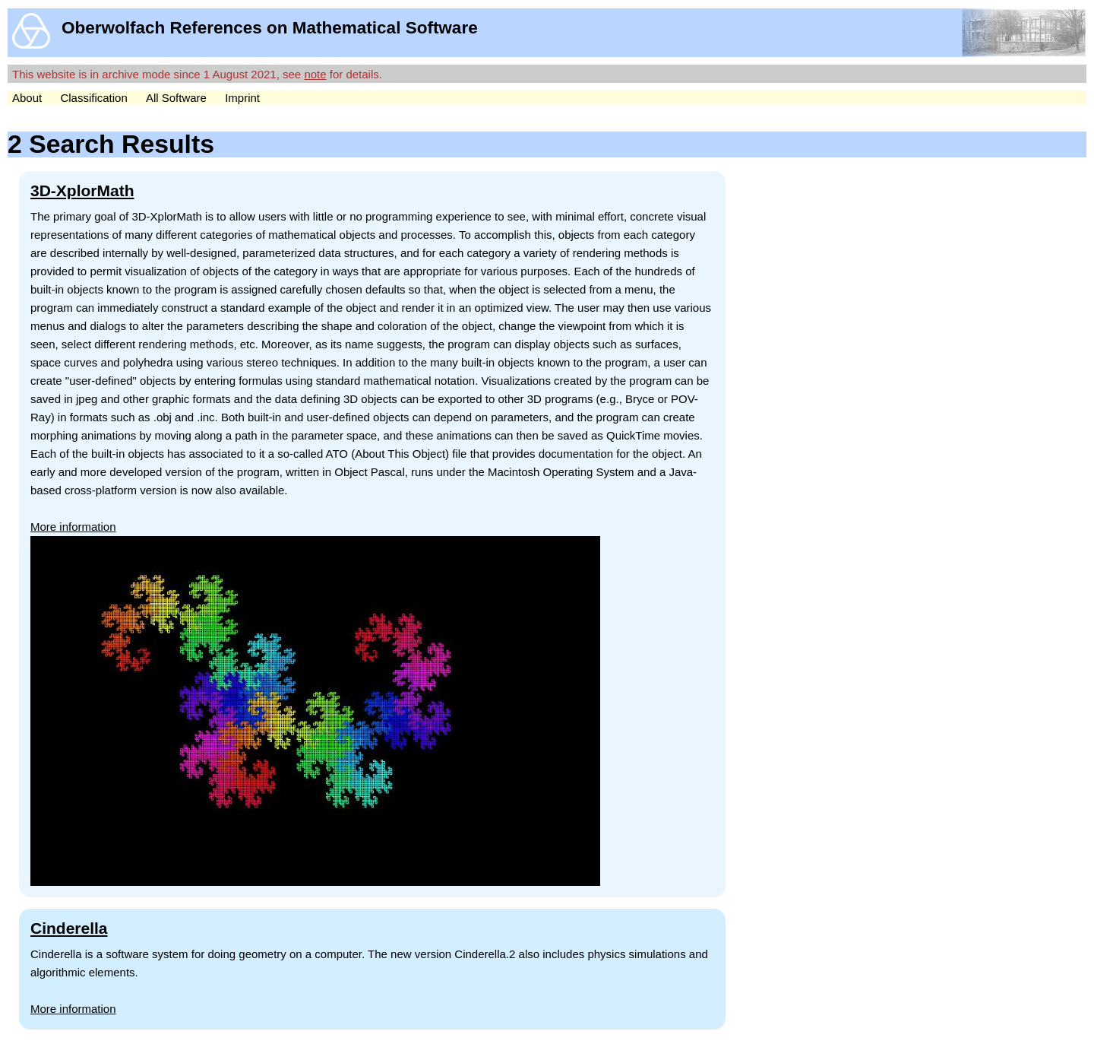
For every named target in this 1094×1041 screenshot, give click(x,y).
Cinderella (69, 928)
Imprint (242, 97)
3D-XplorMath (82, 190)
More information (73, 526)
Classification (93, 97)
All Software (176, 97)
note (315, 74)
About (27, 97)
